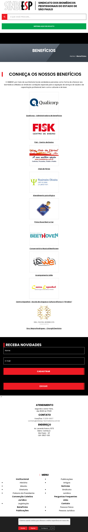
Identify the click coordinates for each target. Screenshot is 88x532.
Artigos (66, 482)
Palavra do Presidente (23, 493)
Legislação (23, 503)
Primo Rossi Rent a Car (44, 222)
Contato (65, 503)
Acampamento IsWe (44, 275)
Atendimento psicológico (44, 195)
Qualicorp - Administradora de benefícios (44, 115)
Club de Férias (44, 169)
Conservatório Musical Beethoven (44, 248)
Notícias (65, 486)
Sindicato (66, 489)
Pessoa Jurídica (67, 510)
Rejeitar (33, 528)
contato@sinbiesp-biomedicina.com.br (44, 421)
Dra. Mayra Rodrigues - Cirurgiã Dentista (44, 328)
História (23, 482)
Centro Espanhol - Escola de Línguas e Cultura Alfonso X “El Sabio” (44, 302)
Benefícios (22, 507)
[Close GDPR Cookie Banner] (53, 528)
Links (65, 500)
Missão (23, 486)
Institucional (22, 479)
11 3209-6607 (48, 418)
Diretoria (23, 489)
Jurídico (22, 500)
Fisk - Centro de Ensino (44, 142)
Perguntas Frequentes (65, 496)
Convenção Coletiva (22, 496)
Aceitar (23, 528)
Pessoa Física (66, 507)
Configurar (44, 528)
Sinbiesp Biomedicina (44, 5)
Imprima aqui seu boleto (44, 26)
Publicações (22, 510)
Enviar (44, 386)
